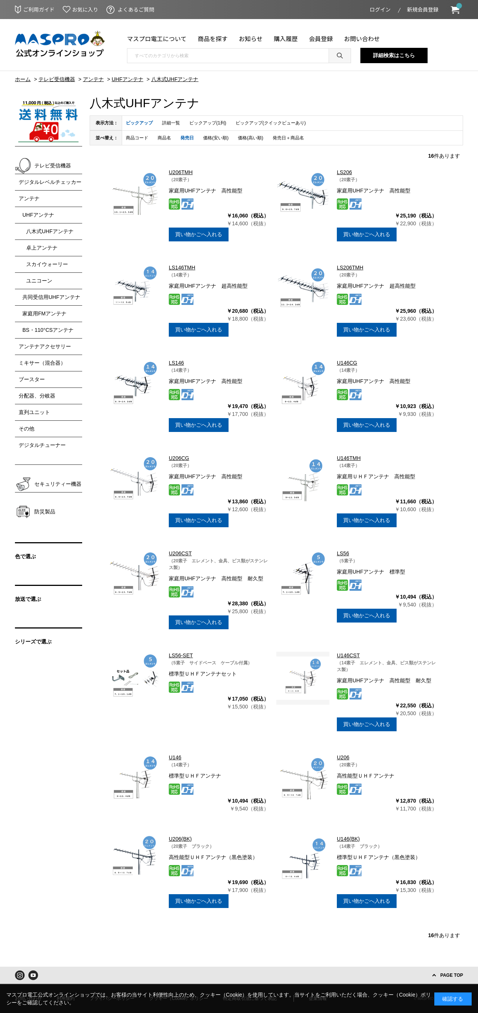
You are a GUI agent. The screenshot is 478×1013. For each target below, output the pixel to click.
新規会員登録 (422, 9)
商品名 (164, 137)
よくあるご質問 (136, 9)
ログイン (380, 9)
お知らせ (251, 38)
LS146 (176, 363)
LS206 (344, 172)
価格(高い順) (250, 137)
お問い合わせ (362, 38)
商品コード (137, 137)
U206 (343, 757)
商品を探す (213, 38)
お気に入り (85, 9)
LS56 (343, 553)
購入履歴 (286, 38)
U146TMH (349, 458)
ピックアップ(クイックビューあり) (271, 123)
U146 (175, 757)
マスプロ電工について (157, 38)
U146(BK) (348, 839)
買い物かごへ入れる (198, 234)
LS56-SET (181, 655)
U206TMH (181, 172)
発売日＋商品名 (288, 137)
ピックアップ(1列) (207, 123)
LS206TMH (350, 268)
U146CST (348, 655)
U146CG (347, 363)
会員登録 (321, 38)
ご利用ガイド (39, 9)
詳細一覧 (171, 123)
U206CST (180, 553)
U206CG (179, 458)
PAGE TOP (451, 975)
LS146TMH (182, 268)
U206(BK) (180, 839)
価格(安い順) (216, 137)
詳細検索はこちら (394, 55)
